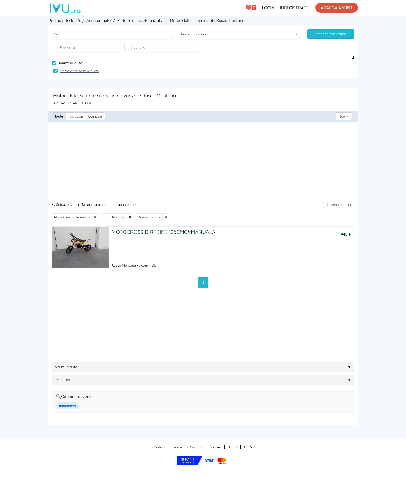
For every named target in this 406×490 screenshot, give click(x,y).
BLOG (249, 447)
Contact (158, 447)
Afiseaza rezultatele (330, 34)
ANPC (233, 447)
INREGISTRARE (294, 7)
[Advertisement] (203, 163)
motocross (67, 406)
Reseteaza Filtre (148, 217)
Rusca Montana (114, 217)
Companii (95, 116)
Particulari (75, 116)
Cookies (215, 447)
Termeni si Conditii (187, 447)
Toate (58, 116)
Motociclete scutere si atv (72, 217)
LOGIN (268, 7)
